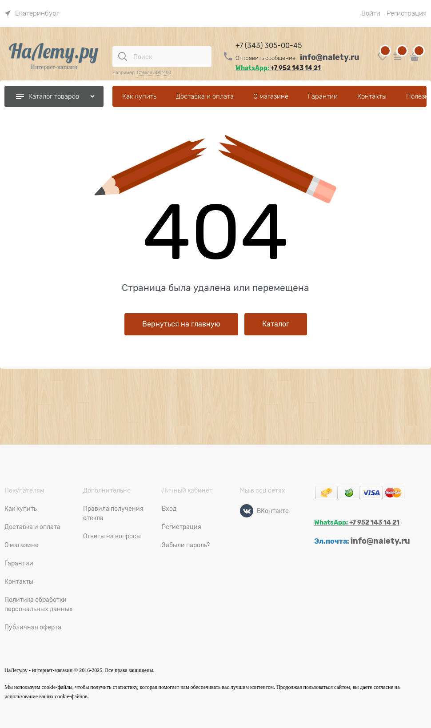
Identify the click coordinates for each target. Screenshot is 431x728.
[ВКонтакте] (246, 510)
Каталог (275, 324)
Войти (370, 13)
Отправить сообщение (265, 58)
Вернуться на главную (181, 324)
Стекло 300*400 (154, 72)
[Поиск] (122, 56)
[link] (31, 13)
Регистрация (407, 13)
